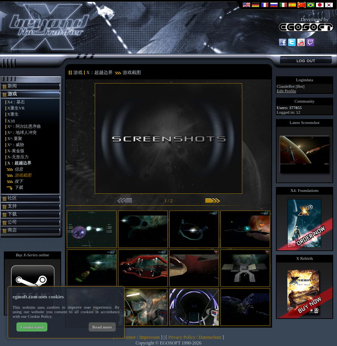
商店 (12, 230)
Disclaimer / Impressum (138, 337)
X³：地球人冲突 (22, 132)
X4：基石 (16, 102)
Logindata (304, 79)
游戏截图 (23, 175)
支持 (12, 206)
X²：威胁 (15, 144)
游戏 (12, 94)
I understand (32, 327)
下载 (19, 187)
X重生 (13, 114)
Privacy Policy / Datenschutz (194, 337)
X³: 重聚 (14, 138)
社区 (12, 198)
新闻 (12, 86)
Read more (102, 327)
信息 (19, 169)
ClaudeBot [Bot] (291, 86)
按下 (19, 181)
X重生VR (15, 108)
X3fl (11, 121)
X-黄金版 (15, 150)
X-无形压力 (18, 156)
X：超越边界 (19, 163)
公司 (12, 222)
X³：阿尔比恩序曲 (24, 126)
